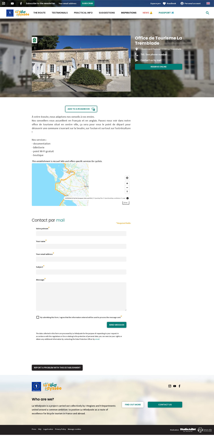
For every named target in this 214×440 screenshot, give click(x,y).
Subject (39, 267)
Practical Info (83, 12)
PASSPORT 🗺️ (166, 12)
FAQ (39, 434)
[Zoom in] (127, 183)
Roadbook (171, 3)
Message (40, 279)
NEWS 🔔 (148, 12)
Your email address (44, 254)
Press (34, 434)
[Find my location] (127, 178)
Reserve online (158, 66)
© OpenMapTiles (98, 198)
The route (39, 12)
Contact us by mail (151, 60)
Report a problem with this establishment (57, 372)
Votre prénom (42, 228)
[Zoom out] (127, 187)
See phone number (156, 54)
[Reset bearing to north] (127, 192)
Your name (40, 241)
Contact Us (165, 409)
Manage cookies (74, 434)
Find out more (133, 409)
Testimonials (60, 12)
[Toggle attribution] (127, 198)
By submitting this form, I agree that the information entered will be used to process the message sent (80, 322)
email (97, 344)
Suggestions (107, 12)
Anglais (208, 3)
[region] (81, 184)
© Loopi (123, 198)
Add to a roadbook (79, 109)
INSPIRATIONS (128, 12)
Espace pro (155, 3)
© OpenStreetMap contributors (111, 198)
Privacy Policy (60, 434)
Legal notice (48, 434)
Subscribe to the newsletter (40, 3)
